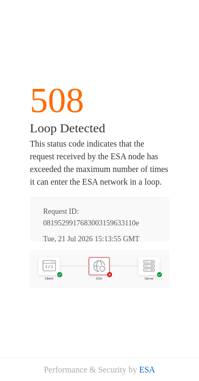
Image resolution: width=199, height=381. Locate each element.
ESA (147, 369)
